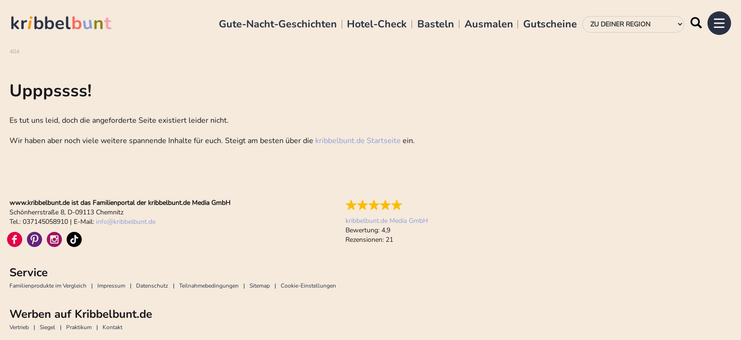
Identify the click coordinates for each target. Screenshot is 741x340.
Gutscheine (550, 24)
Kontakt (112, 256)
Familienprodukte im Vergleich (47, 215)
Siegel (47, 256)
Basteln (435, 24)
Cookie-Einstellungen (308, 215)
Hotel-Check (377, 24)
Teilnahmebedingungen (209, 215)
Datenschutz (152, 215)
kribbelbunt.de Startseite (358, 70)
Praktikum (79, 256)
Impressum (111, 215)
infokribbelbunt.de (125, 150)
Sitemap (260, 215)
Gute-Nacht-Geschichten (278, 24)
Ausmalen (489, 24)
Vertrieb (19, 256)
